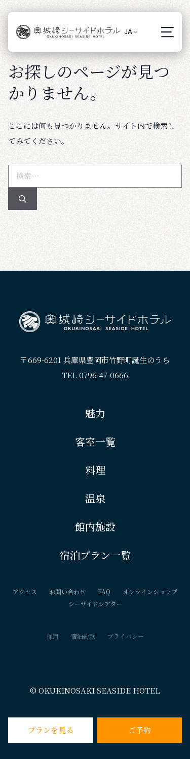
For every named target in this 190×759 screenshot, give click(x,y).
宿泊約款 (83, 636)
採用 (53, 636)
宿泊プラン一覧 (95, 555)
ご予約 (139, 730)
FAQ (104, 591)
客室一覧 (95, 441)
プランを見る (50, 730)
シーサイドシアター (95, 603)
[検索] (22, 199)
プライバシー (125, 636)
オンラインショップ (150, 591)
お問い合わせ (67, 591)
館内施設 (95, 526)
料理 (95, 469)
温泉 (95, 498)
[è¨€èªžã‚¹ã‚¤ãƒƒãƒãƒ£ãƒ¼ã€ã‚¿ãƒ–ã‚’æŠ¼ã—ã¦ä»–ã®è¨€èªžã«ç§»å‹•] (130, 32)
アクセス (25, 591)
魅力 (95, 413)
